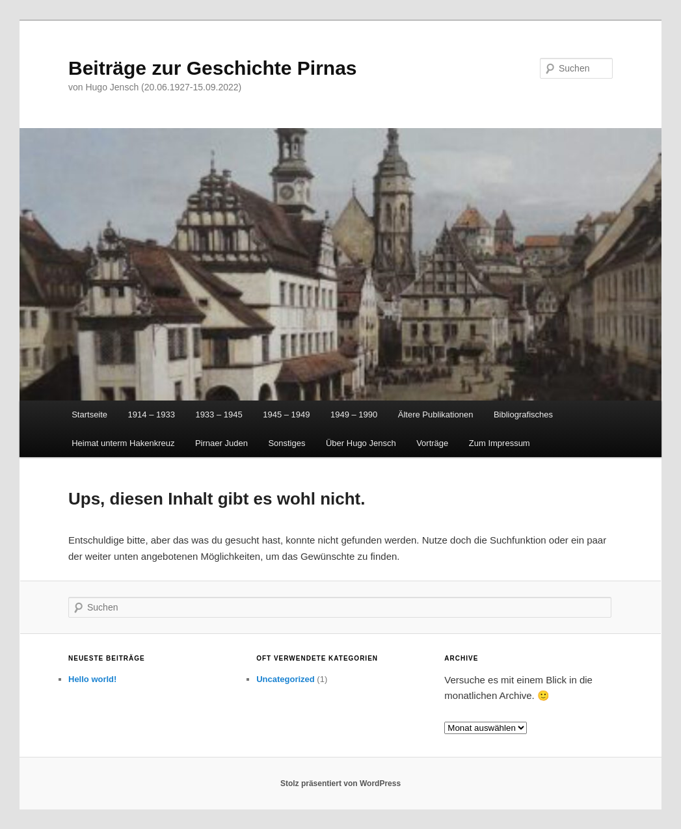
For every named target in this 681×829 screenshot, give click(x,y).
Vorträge (432, 443)
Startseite (89, 414)
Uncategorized (285, 679)
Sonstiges (286, 443)
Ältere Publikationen (436, 414)
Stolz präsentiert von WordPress (340, 783)
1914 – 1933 (151, 414)
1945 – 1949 (286, 414)
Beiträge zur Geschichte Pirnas (212, 68)
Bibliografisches (523, 414)
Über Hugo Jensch (361, 443)
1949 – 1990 (353, 414)
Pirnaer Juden (221, 443)
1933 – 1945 (218, 414)
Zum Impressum (499, 443)
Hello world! (92, 679)
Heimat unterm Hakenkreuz (123, 443)
